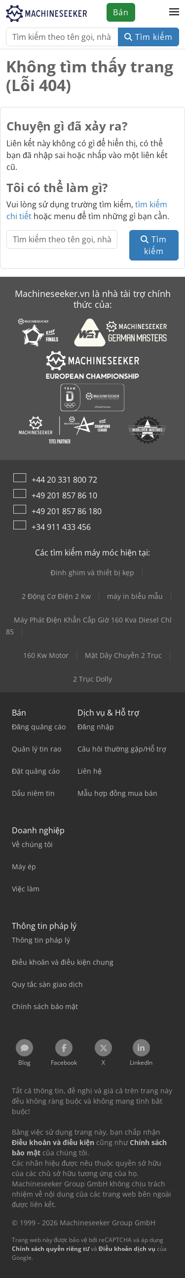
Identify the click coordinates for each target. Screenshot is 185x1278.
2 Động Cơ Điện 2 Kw (56, 596)
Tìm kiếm (148, 37)
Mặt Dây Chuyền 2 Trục (123, 655)
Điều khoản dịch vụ (127, 1249)
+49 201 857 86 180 (67, 511)
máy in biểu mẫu (135, 596)
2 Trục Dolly (92, 679)
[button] (174, 12)
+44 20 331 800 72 (64, 479)
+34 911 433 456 (61, 527)
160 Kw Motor (46, 655)
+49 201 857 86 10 (64, 495)
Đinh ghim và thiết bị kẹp (92, 572)
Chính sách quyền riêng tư (50, 1249)
